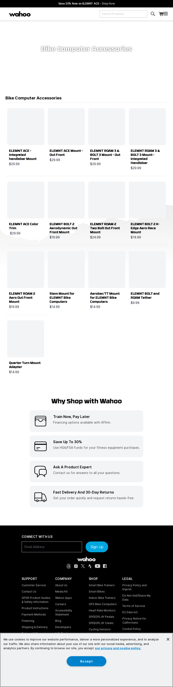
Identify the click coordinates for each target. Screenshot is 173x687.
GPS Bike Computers (103, 604)
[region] (86, 660)
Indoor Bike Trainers (102, 597)
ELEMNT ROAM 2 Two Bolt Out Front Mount (105, 228)
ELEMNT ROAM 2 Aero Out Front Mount (22, 297)
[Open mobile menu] (166, 14)
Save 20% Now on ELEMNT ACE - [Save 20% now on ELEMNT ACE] (86, 3)
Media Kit (61, 591)
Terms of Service (133, 606)
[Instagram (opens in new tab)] (76, 566)
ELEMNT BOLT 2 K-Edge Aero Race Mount (145, 228)
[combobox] (123, 14)
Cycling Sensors (100, 629)
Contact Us (29, 591)
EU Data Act (130, 612)
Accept (86, 661)
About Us (61, 585)
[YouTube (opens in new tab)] (97, 566)
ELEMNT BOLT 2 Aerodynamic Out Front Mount (63, 228)
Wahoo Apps (63, 597)
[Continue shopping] (38, 14)
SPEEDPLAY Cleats (101, 623)
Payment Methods (34, 614)
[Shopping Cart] (161, 14)
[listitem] (86, 421)
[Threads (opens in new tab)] (68, 566)
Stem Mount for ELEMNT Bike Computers (62, 297)
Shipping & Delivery (35, 627)
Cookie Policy (131, 629)
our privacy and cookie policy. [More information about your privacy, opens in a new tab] (118, 648)
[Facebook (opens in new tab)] (105, 566)
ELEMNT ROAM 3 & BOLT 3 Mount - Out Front (105, 154)
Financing (28, 620)
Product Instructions (35, 608)
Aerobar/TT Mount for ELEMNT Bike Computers (105, 297)
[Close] (168, 639)
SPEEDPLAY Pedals (101, 616)
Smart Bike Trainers (102, 585)
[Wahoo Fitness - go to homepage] (86, 559)
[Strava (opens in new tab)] (90, 566)
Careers (60, 604)
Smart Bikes (97, 591)
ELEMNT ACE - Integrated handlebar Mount (22, 154)
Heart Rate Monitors (102, 610)
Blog (58, 620)
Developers (63, 627)
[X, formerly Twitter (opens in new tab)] (83, 566)
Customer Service (34, 585)
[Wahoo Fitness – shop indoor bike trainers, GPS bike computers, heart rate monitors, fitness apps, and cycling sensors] (19, 14)
